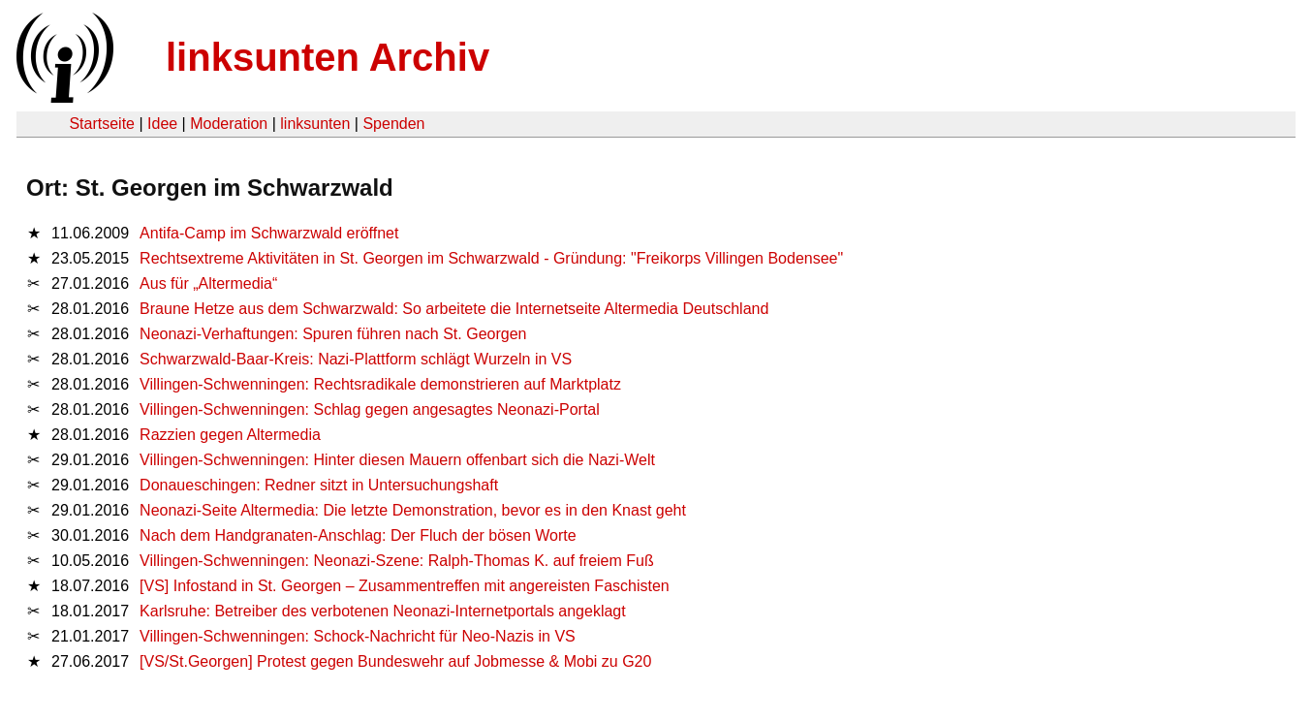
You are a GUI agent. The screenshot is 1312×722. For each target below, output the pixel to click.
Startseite (102, 123)
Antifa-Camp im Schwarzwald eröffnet (269, 233)
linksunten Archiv (327, 57)
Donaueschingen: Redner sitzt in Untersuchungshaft (319, 485)
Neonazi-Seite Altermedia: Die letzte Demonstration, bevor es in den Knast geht (413, 510)
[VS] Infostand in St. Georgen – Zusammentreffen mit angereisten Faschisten (405, 586)
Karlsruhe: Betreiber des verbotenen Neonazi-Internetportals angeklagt (383, 611)
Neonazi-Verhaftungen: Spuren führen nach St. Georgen (333, 334)
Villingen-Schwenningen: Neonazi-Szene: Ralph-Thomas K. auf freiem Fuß (397, 560)
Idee (162, 123)
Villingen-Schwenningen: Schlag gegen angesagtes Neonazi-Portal (370, 409)
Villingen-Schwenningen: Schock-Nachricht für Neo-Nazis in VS (358, 636)
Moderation (228, 123)
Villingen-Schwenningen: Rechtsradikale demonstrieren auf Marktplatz (380, 384)
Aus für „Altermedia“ (208, 283)
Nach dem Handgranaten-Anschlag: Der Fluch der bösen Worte (358, 535)
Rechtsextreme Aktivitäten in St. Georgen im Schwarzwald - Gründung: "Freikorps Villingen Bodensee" (491, 258)
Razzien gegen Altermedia (230, 434)
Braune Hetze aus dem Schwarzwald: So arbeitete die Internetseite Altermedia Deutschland (454, 308)
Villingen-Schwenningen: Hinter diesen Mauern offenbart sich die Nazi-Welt (397, 460)
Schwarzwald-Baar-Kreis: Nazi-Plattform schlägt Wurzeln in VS (356, 359)
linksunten (315, 123)
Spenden (393, 123)
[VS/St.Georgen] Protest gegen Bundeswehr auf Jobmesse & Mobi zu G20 (395, 661)
